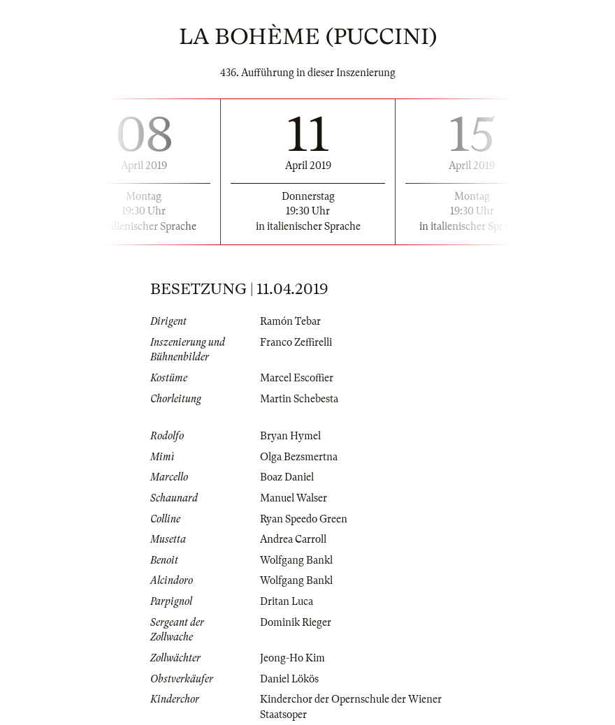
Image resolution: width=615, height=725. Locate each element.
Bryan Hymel (290, 435)
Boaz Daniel (287, 477)
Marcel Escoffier (296, 377)
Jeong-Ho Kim (292, 658)
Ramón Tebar (290, 321)
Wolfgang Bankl (296, 560)
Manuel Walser (293, 498)
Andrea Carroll (293, 539)
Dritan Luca (286, 601)
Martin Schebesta (299, 398)
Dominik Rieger (295, 622)
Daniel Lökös (289, 678)
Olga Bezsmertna (299, 456)
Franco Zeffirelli (296, 342)
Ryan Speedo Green (303, 519)
